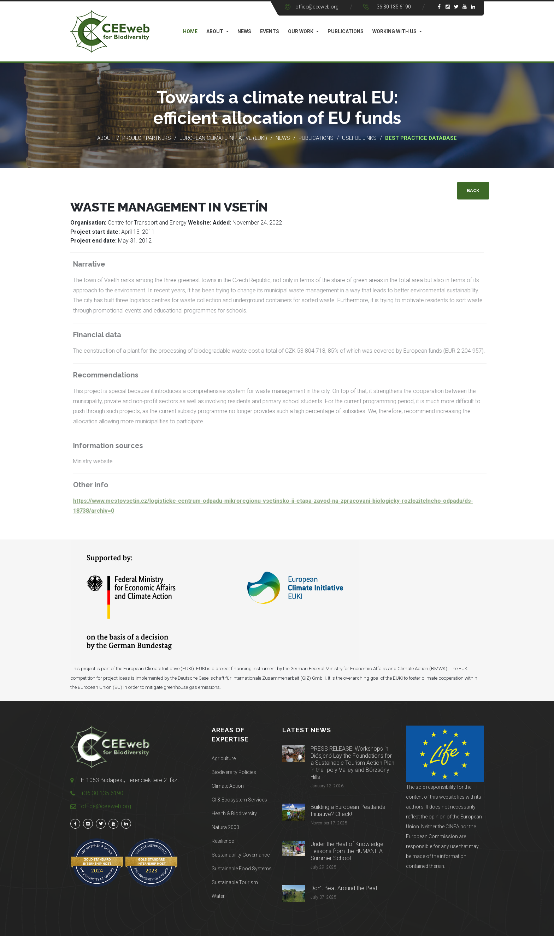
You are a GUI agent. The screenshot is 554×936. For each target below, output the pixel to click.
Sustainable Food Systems (242, 868)
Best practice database (421, 138)
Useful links (360, 138)
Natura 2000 (225, 827)
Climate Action (228, 786)
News (244, 31)
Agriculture (224, 758)
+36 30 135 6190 (392, 7)
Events (269, 31)
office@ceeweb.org (316, 7)
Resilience (223, 841)
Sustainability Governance (241, 855)
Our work (300, 31)
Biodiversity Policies (234, 772)
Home (190, 31)
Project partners (146, 138)
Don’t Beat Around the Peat (344, 888)
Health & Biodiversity (234, 813)
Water (218, 896)
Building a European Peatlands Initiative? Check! (348, 810)
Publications (346, 31)
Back (473, 190)
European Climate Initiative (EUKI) (223, 138)
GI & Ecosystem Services (239, 800)
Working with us (394, 31)
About (214, 31)
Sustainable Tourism (235, 882)
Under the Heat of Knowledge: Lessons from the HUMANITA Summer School (347, 851)
